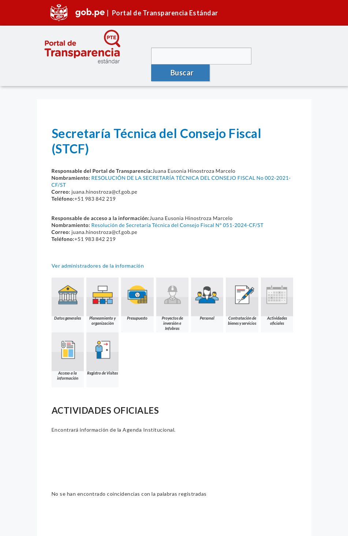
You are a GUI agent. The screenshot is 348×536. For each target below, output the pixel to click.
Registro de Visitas (141, 337)
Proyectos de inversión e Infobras (177, 285)
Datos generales (68, 282)
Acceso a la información (104, 340)
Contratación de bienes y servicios (249, 285)
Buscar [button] (280, 55)
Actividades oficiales (68, 340)
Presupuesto (141, 282)
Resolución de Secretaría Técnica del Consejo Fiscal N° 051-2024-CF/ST (177, 208)
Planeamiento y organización (104, 285)
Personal (213, 282)
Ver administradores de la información (98, 249)
